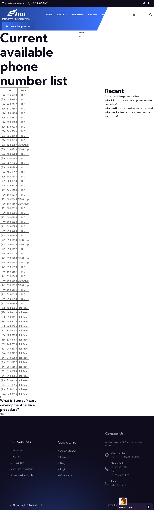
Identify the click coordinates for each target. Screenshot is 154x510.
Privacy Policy (137, 502)
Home (49, 14)
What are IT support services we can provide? (129, 108)
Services (92, 14)
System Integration (21, 471)
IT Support (17, 465)
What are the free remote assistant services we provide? (128, 114)
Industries (77, 14)
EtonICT (40, 502)
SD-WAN (16, 453)
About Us (62, 14)
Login (137, 14)
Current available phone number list (123, 96)
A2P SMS (16, 459)
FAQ (81, 36)
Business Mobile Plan (22, 477)
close (148, 507)
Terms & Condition (116, 502)
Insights (106, 14)
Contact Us (121, 14)
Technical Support (18, 26)
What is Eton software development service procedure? (128, 102)
